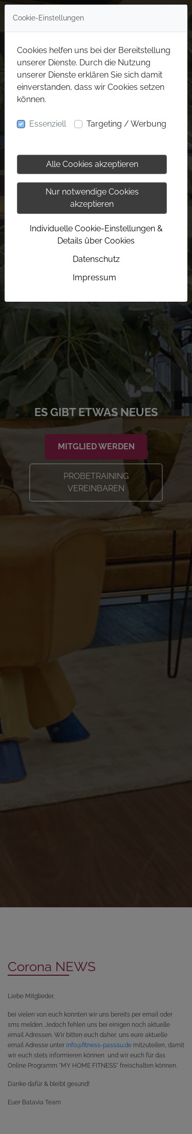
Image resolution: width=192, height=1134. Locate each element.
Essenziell (47, 124)
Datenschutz (96, 259)
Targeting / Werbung (126, 124)
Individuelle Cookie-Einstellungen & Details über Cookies (96, 235)
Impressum (94, 277)
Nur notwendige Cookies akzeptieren (92, 198)
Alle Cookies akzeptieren (92, 164)
